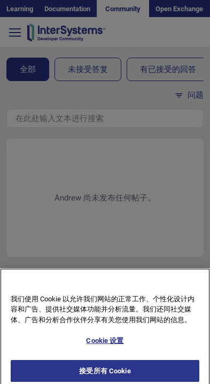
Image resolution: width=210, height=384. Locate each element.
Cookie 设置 (104, 345)
